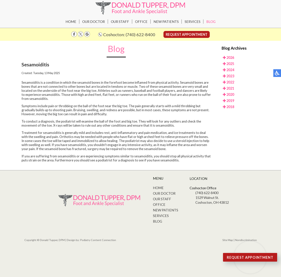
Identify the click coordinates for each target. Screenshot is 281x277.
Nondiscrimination (246, 240)
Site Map (227, 240)
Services (192, 21)
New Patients (166, 21)
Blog (211, 21)
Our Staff (120, 21)
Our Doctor (93, 21)
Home (70, 21)
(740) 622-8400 (140, 34)
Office (141, 21)
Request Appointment (186, 34)
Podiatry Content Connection (98, 240)
